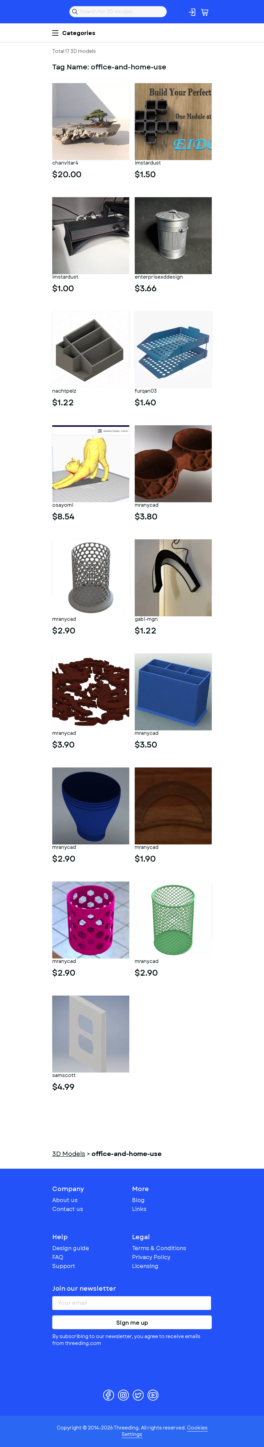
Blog (138, 1200)
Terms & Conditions (159, 1248)
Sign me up (132, 1323)
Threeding (57, 11)
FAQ (57, 1257)
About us (65, 1200)
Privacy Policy (151, 1257)
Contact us (67, 1209)
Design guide (70, 1248)
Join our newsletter (84, 1289)
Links (139, 1209)
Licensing (145, 1266)
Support (63, 1266)
